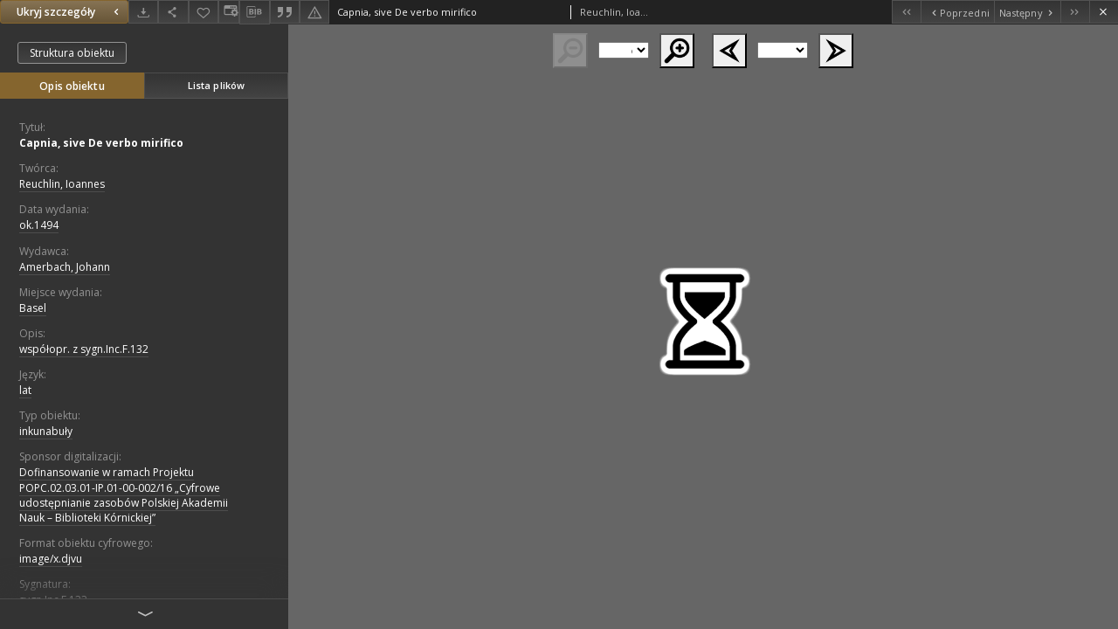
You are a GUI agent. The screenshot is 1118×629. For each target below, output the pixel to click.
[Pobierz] (143, 12)
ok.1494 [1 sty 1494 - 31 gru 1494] (39, 225)
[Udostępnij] (173, 12)
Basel (32, 308)
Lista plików (216, 85)
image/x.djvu (50, 558)
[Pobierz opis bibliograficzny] (254, 12)
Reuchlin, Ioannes (62, 183)
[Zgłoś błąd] (314, 12)
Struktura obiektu (72, 52)
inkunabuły (45, 431)
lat (25, 390)
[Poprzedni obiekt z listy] (957, 12)
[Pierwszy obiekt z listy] (906, 12)
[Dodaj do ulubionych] (203, 12)
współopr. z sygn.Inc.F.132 (83, 349)
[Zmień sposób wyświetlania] (228, 12)
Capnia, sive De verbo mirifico (101, 142)
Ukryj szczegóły (70, 11)
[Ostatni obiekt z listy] (1074, 12)
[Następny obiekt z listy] (1027, 12)
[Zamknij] (1103, 12)
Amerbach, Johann (64, 266)
